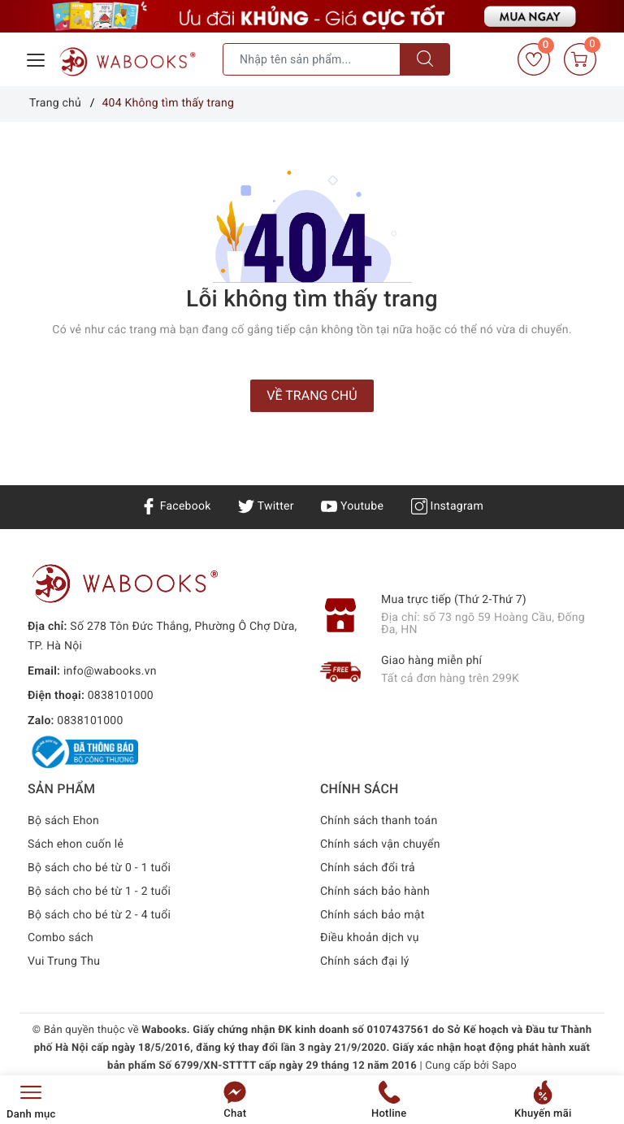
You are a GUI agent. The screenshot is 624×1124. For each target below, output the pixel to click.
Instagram (447, 506)
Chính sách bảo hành (375, 891)
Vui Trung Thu (64, 961)
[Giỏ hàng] (580, 59)
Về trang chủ (311, 395)
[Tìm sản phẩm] (312, 59)
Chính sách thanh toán (378, 820)
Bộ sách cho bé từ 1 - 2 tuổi (99, 891)
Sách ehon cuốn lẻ (76, 844)
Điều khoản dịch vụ (369, 937)
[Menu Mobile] (37, 58)
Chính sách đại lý (365, 961)
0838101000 (121, 695)
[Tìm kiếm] (425, 59)
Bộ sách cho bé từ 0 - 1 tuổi (99, 867)
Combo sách (60, 937)
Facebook (176, 506)
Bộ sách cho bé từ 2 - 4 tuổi (99, 915)
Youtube (352, 506)
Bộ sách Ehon (63, 820)
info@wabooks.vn (110, 671)
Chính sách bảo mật (372, 915)
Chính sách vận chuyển (380, 844)
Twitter (265, 506)
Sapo (504, 1066)
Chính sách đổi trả (367, 867)
